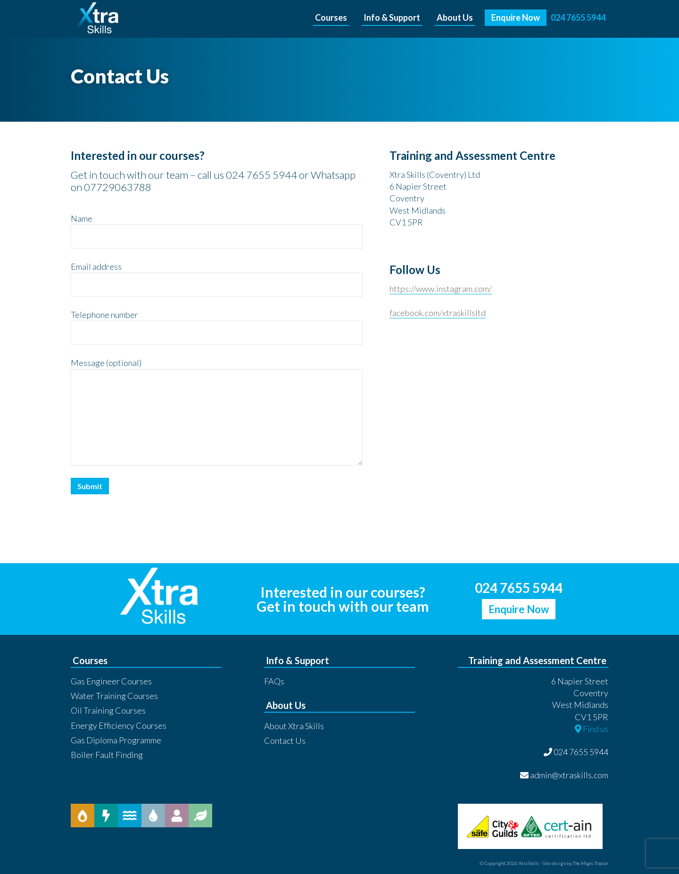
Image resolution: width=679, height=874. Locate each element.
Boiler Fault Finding (107, 754)
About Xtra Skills (294, 726)
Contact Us (285, 740)
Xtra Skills (135, 19)
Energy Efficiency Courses (118, 725)
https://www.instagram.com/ (440, 288)
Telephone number (104, 314)
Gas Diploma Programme (116, 740)
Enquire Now (519, 609)
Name (81, 218)
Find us (591, 729)
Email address (96, 266)
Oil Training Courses (108, 710)
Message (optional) (106, 363)
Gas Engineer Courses (111, 681)
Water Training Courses (114, 696)
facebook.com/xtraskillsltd (437, 313)
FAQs (274, 681)
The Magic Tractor (590, 863)
